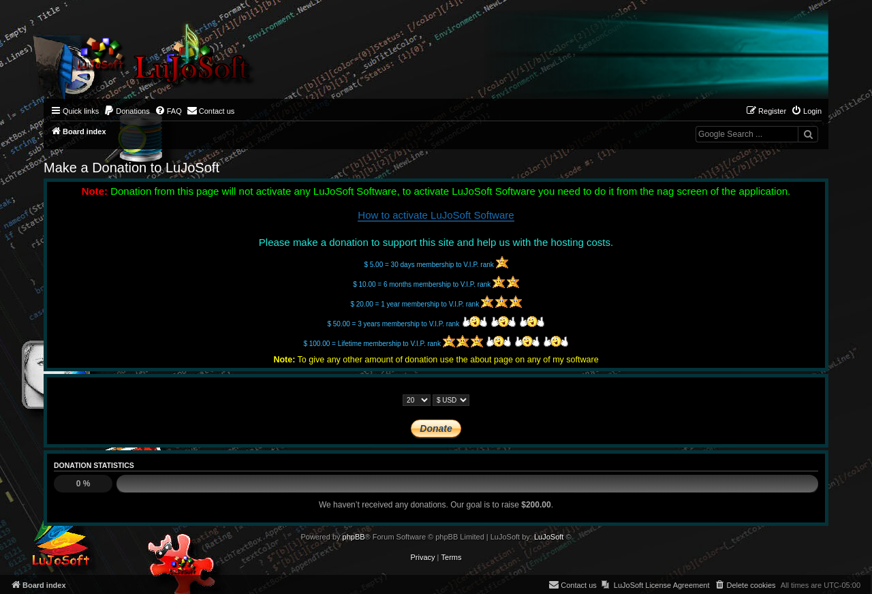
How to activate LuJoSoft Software (436, 215)
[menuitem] (127, 111)
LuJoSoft (548, 537)
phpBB (354, 537)
